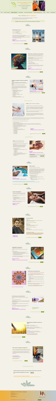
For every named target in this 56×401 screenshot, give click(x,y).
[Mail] (25, 43)
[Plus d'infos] (39, 399)
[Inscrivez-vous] (42, 155)
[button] (45, 6)
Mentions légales (23, 399)
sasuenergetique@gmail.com (14, 396)
